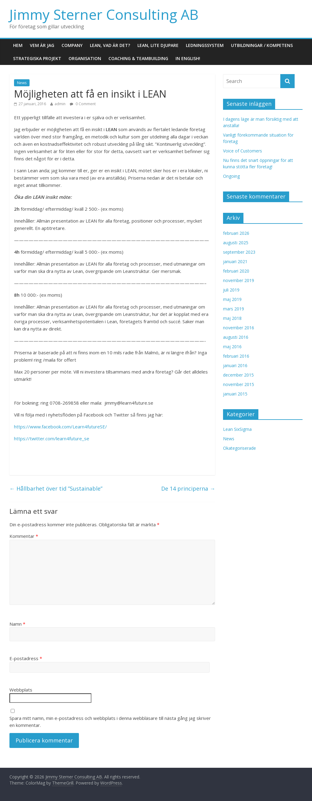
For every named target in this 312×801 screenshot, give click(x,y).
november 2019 (238, 280)
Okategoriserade (239, 448)
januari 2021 (235, 261)
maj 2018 (232, 318)
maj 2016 (232, 346)
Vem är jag (42, 45)
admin (60, 103)
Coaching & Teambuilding (138, 58)
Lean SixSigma (237, 429)
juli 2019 (231, 290)
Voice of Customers (242, 151)
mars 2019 (233, 309)
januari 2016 (235, 365)
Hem (18, 45)
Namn (17, 624)
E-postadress (25, 658)
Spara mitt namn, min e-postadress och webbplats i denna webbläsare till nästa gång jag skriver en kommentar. (110, 721)
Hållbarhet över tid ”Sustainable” (55, 488)
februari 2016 (236, 356)
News (22, 82)
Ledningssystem (205, 45)
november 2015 (238, 384)
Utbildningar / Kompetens (262, 45)
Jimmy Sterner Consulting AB (103, 14)
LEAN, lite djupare (158, 45)
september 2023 (239, 252)
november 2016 (238, 328)
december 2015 (238, 375)
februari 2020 (236, 271)
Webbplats (20, 690)
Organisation (85, 58)
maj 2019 (232, 299)
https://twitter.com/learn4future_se (51, 438)
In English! (188, 58)
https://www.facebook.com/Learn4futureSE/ (60, 427)
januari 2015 (235, 394)
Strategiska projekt (37, 58)
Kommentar (23, 536)
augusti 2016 (235, 337)
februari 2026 (236, 233)
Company (72, 45)
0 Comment (83, 103)
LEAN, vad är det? (110, 45)
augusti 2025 (235, 242)
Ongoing (231, 176)
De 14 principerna (188, 488)
